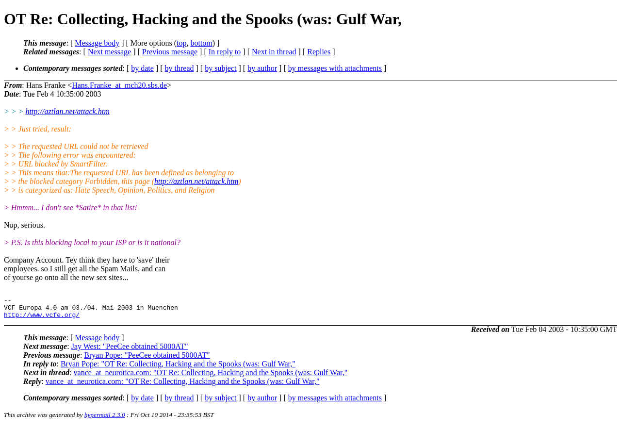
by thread (179, 68)
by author (262, 68)
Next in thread (274, 52)
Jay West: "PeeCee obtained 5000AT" (129, 351)
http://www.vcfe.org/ (42, 319)
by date (142, 68)
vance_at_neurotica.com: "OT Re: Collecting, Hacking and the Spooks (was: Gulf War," (211, 377)
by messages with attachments (335, 68)
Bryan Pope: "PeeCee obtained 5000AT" (147, 359)
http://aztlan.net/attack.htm (67, 111)
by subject (220, 68)
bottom (201, 43)
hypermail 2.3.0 (104, 419)
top (181, 43)
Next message (109, 52)
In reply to (225, 52)
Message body (97, 43)
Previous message (169, 52)
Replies (318, 52)
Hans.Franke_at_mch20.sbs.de (119, 85)
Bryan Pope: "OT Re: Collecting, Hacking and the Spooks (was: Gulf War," (178, 368)
